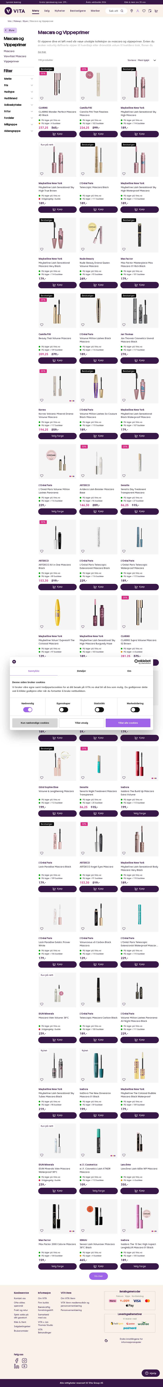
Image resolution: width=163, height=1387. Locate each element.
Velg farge (57, 435)
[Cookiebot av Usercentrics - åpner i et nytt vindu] (137, 661)
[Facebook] (16, 1360)
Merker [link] (95, 11)
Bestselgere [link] (78, 11)
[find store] (132, 11)
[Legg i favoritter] (42, 98)
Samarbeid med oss (43, 1316)
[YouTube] (24, 1366)
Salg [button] (47, 11)
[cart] (156, 11)
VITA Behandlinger (44, 1331)
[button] (121, 11)
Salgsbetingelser (22, 1326)
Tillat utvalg (81, 722)
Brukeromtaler (21, 1331)
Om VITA (42, 1298)
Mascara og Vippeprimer (41, 21)
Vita (9, 21)
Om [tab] (129, 671)
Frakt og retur (21, 1310)
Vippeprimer (11, 61)
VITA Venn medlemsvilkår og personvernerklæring (75, 1304)
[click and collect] (150, 11)
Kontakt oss (20, 1298)
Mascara (9, 51)
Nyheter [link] (60, 11)
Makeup (17, 21)
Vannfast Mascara (15, 56)
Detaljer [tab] (81, 671)
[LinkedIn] (16, 1366)
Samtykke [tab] (33, 671)
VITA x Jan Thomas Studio (45, 1323)
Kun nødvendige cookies (35, 722)
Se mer (42, 52)
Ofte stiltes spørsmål (19, 1304)
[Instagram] (24, 1360)
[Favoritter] (144, 11)
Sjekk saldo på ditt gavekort (21, 1316)
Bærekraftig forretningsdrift (45, 1309)
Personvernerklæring (71, 1310)
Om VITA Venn (68, 1298)
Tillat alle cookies (128, 722)
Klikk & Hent (20, 1322)
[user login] (138, 11)
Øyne (25, 21)
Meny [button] (35, 11)
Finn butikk (43, 1302)
